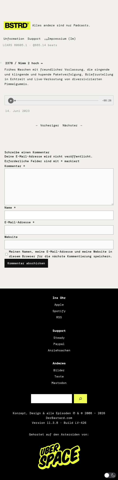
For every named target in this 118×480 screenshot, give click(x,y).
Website (11, 237)
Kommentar (15, 166)
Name (10, 208)
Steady (59, 338)
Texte (59, 376)
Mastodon (59, 383)
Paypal (59, 344)
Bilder (59, 370)
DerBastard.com (59, 418)
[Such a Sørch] (80, 398)
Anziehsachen (59, 350)
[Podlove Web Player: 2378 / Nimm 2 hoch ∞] (59, 100)
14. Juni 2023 (17, 111)
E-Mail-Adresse (20, 222)
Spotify (59, 311)
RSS (59, 317)
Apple (59, 305)
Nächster (70, 125)
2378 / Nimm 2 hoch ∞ (24, 63)
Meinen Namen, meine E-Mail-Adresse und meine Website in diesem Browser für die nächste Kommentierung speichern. (60, 254)
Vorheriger (49, 125)
